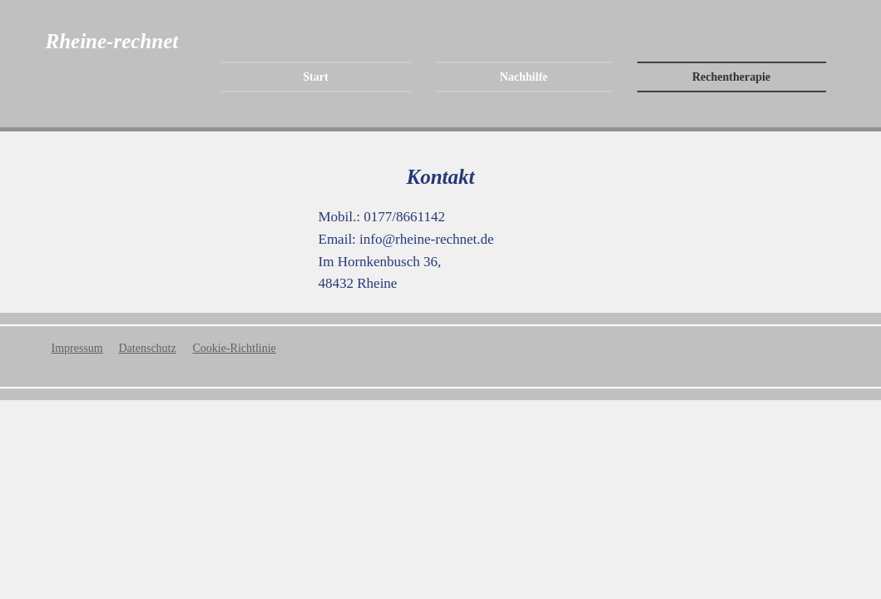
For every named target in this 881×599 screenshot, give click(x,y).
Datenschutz (147, 348)
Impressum (77, 348)
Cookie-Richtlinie (234, 348)
